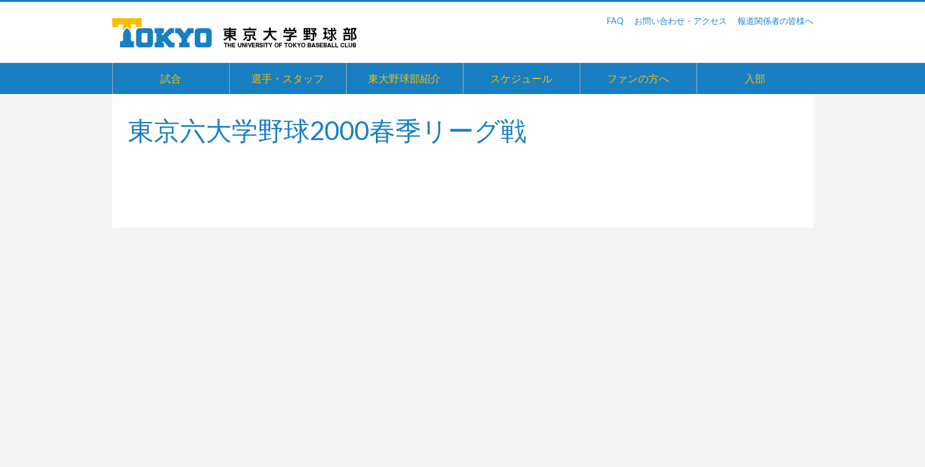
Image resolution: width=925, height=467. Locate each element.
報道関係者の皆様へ (775, 21)
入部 (755, 78)
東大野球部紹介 (404, 78)
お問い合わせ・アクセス (680, 21)
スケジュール (521, 78)
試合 (170, 78)
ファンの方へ (638, 78)
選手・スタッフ (287, 78)
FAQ (615, 21)
